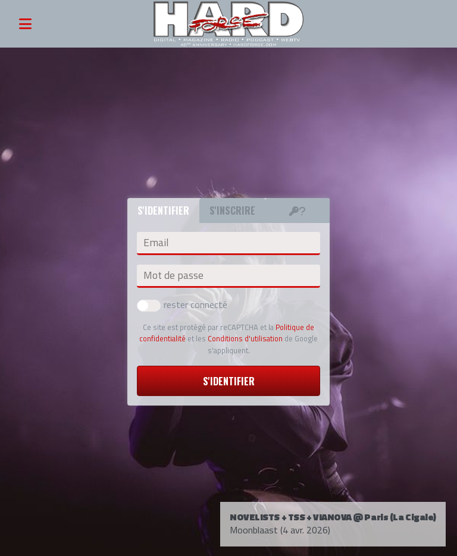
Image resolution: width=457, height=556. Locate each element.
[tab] (297, 210)
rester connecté (182, 304)
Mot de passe (173, 275)
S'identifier (229, 381)
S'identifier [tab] (163, 210)
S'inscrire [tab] (232, 210)
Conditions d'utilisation (245, 338)
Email (155, 242)
